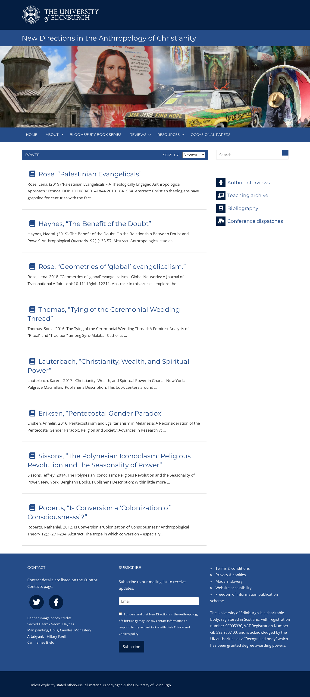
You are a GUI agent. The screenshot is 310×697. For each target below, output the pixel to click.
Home (31, 134)
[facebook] (56, 602)
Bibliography (237, 208)
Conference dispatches (249, 221)
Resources (170, 134)
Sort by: (184, 155)
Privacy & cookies (231, 574)
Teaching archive (242, 195)
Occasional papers (210, 134)
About (54, 134)
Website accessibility (233, 587)
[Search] (285, 153)
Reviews (140, 134)
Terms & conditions (233, 568)
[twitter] (36, 602)
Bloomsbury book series (95, 134)
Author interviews (243, 182)
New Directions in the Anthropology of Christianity (115, 37)
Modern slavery (229, 581)
